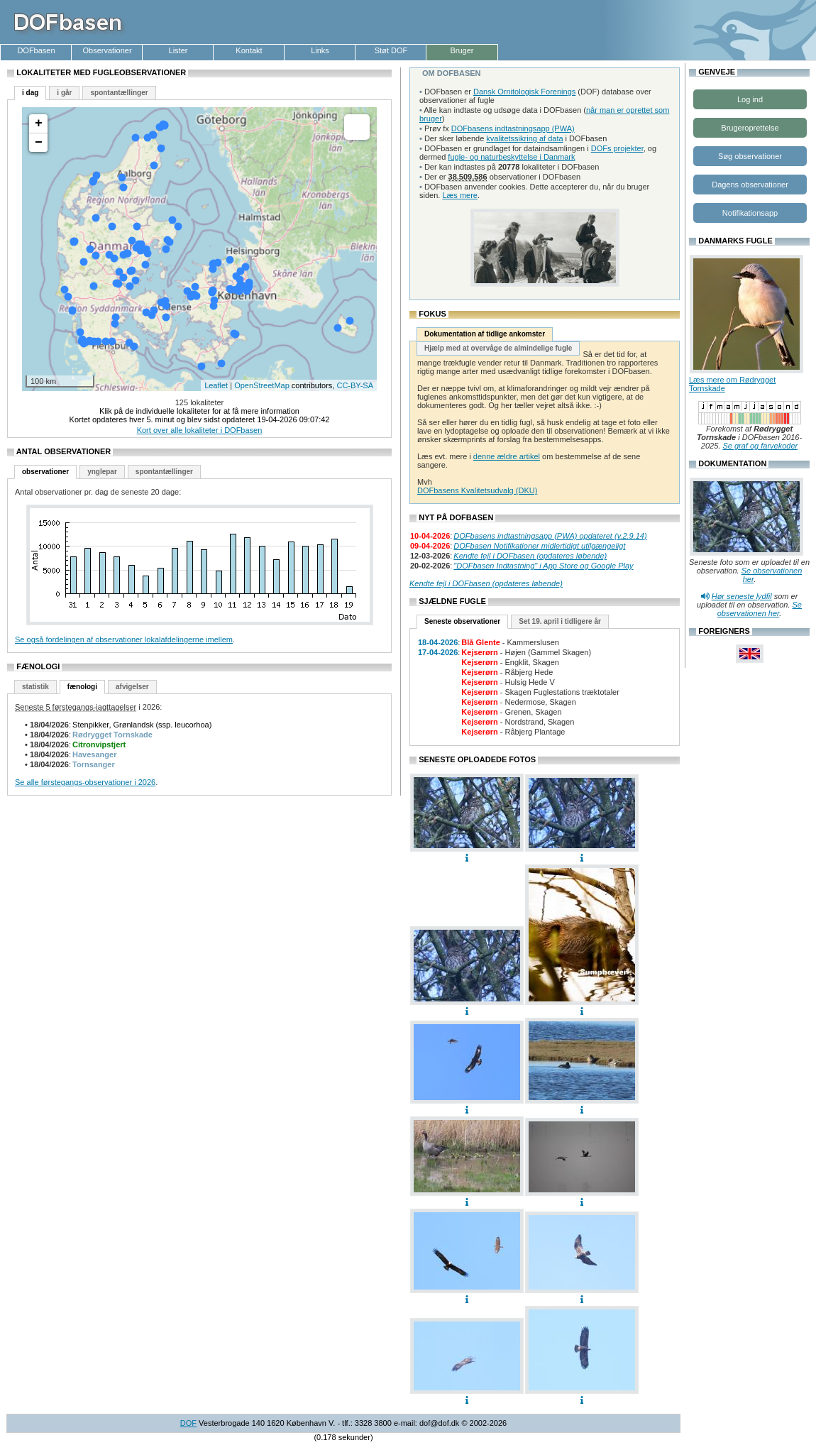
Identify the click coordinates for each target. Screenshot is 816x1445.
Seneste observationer (462, 621)
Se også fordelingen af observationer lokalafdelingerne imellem (124, 639)
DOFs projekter (617, 148)
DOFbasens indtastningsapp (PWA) (513, 128)
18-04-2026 (438, 642)
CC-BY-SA (354, 385)
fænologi (82, 687)
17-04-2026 (438, 652)
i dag (30, 93)
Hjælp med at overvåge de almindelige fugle (498, 348)
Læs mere (460, 195)
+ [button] (39, 123)
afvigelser (132, 687)
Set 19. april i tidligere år (560, 621)
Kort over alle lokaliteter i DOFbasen (200, 430)
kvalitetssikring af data (524, 138)
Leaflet (216, 385)
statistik (35, 687)
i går (64, 93)
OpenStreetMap (262, 385)
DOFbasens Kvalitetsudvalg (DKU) (477, 490)
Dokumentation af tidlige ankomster (484, 334)
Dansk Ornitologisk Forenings (524, 91)
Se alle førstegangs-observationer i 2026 (85, 782)
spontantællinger (119, 93)
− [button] (39, 142)
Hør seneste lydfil (742, 596)
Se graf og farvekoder (760, 445)
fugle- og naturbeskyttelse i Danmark (511, 157)
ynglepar (102, 472)
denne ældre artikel (506, 456)
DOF (188, 1423)
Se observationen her (759, 608)
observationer (45, 472)
